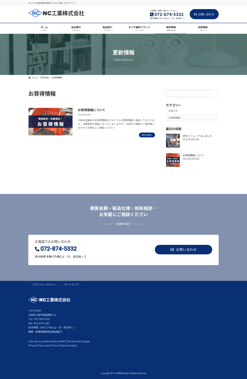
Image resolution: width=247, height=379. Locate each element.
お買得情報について (91, 110)
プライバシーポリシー (44, 284)
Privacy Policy (36, 345)
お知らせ (173, 110)
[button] (183, 249)
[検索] (214, 93)
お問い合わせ (204, 14)
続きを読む (147, 134)
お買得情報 (174, 117)
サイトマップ (71, 284)
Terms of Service (60, 345)
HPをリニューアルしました (197, 135)
